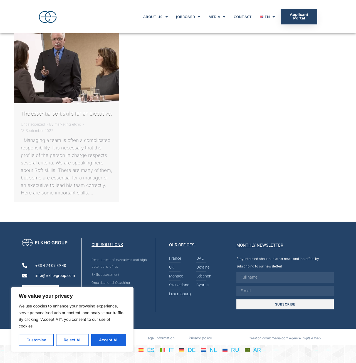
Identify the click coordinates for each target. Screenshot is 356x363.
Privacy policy (200, 338)
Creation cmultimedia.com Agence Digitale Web (285, 338)
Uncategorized (33, 124)
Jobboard (188, 16)
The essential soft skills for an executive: (66, 113)
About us (155, 16)
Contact (243, 16)
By (65, 124)
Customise (36, 339)
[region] (72, 319)
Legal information (160, 338)
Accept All (108, 339)
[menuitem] (267, 16)
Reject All (72, 339)
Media (217, 16)
